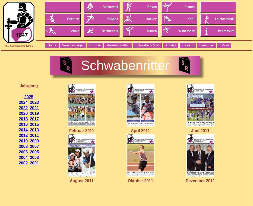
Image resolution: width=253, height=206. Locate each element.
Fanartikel (206, 45)
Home (52, 45)
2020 (23, 113)
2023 (34, 102)
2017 (34, 119)
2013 (34, 130)
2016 (23, 124)
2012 (23, 135)
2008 (23, 146)
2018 (23, 119)
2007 (34, 146)
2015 (34, 124)
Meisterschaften (118, 45)
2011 (34, 135)
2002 (23, 163)
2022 (23, 108)
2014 (23, 130)
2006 (23, 152)
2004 (23, 157)
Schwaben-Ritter (147, 45)
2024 (23, 102)
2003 (34, 157)
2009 (34, 141)
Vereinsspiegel (72, 45)
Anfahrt (170, 45)
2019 (34, 113)
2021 (34, 108)
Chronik (95, 45)
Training (187, 45)
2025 (28, 97)
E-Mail (224, 45)
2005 (34, 152)
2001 (34, 163)
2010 (23, 141)
